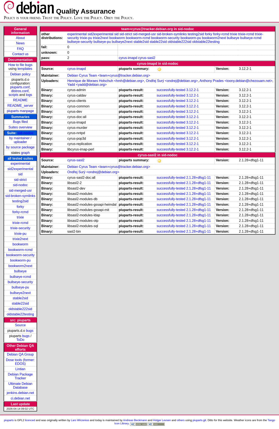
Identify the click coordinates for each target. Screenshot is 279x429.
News (20, 43)
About (20, 38)
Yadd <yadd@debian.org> (87, 84)
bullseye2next (20, 293)
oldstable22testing (20, 314)
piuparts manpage (20, 111)
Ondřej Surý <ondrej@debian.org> (172, 81)
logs (29, 95)
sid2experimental (20, 169)
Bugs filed (20, 122)
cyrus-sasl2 (146, 58)
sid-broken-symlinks (20, 196)
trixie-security (20, 228)
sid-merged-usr (20, 190)
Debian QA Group (20, 354)
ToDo (20, 340)
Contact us (20, 54)
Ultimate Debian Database (20, 385)
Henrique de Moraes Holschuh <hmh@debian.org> (105, 81)
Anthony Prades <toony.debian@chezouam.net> (236, 81)
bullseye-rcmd (20, 276)
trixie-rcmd (20, 223)
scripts (13, 95)
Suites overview (20, 127)
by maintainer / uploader (20, 140)
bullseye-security (20, 282)
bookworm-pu (20, 260)
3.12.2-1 (192, 90)
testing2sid (20, 201)
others (181, 420)
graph (25, 153)
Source (20, 325)
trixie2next (20, 239)
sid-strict (20, 179)
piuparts (9, 420)
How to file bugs (20, 65)
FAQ (20, 49)
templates (25, 68)
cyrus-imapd (128, 58)
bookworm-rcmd (20, 250)
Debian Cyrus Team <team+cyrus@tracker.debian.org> (108, 75)
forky (20, 206)
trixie (20, 217)
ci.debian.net (20, 398)
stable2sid (20, 298)
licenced (30, 420)
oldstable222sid (20, 309)
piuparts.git (199, 420)
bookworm (20, 244)
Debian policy (20, 74)
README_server (20, 105)
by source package (20, 147)
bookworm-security (20, 255)
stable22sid (20, 303)
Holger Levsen (162, 420)
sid (20, 174)
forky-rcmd (20, 212)
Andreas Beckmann (135, 420)
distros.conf (20, 91)
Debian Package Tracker (20, 376)
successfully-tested (171, 90)
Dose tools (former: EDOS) (20, 362)
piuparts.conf (20, 87)
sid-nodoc (25, 133)
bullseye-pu (20, 287)
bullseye (20, 271)
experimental (20, 163)
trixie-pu (20, 233)
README (20, 100)
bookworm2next (20, 266)
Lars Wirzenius (80, 420)
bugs (29, 330)
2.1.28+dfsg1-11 (198, 177)
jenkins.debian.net (20, 393)
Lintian (20, 369)
